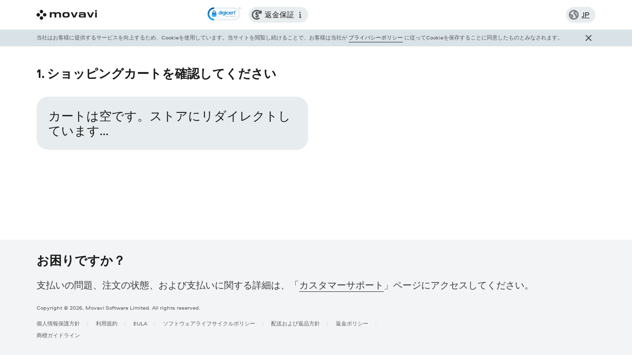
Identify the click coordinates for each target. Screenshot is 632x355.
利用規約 (107, 323)
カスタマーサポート (341, 285)
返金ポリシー (352, 323)
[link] (224, 15)
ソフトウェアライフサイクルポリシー (209, 323)
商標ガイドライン (58, 335)
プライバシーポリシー (376, 37)
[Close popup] (588, 38)
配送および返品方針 (295, 323)
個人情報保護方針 (58, 323)
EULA (140, 323)
